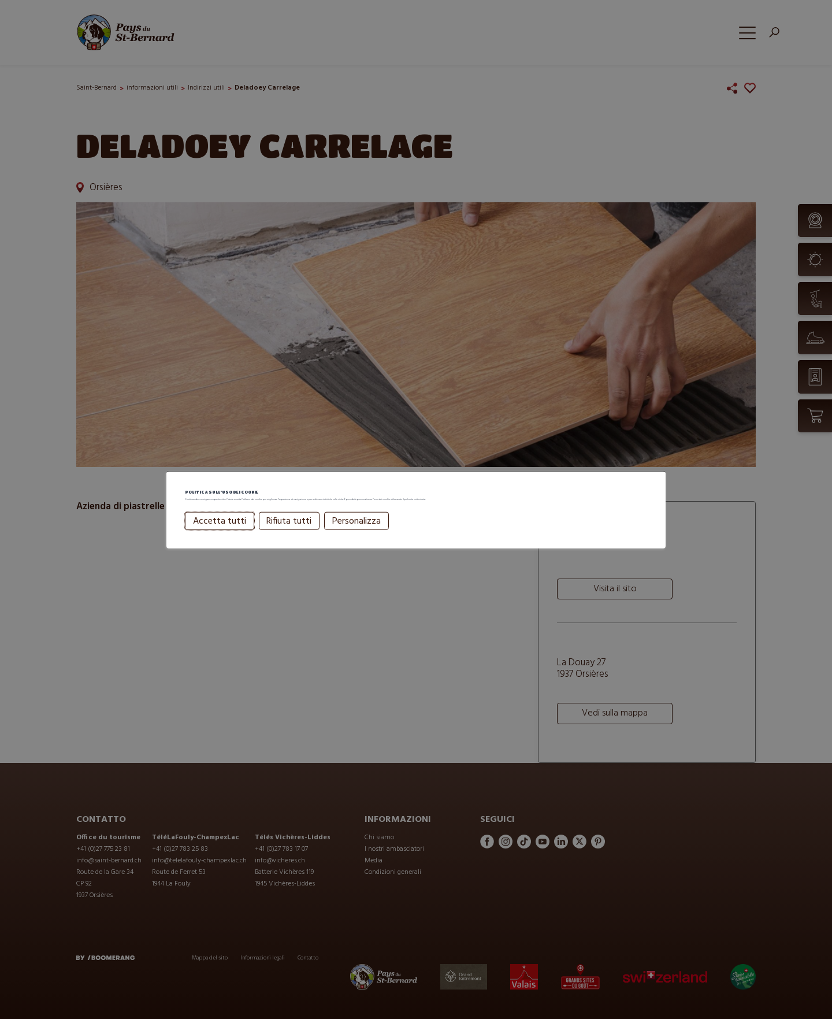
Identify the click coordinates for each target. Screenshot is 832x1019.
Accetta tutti (219, 536)
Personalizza (356, 536)
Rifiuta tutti (288, 536)
